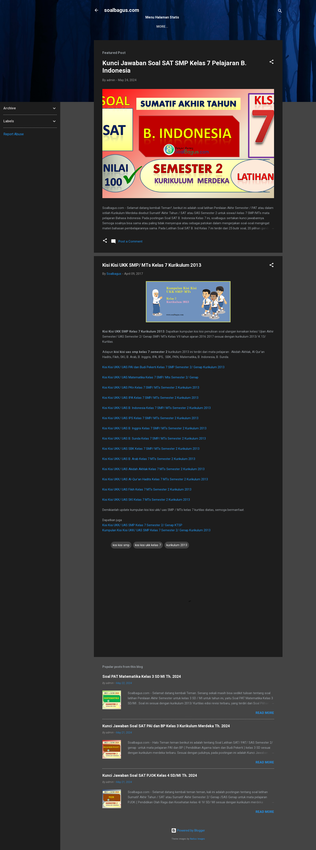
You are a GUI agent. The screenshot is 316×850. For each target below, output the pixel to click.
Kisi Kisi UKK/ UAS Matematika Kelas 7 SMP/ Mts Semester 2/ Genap (150, 377)
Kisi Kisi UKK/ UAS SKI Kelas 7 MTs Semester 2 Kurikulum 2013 (146, 500)
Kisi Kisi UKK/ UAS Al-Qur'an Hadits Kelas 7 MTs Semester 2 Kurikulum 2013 (155, 479)
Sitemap (156, 26)
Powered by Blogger (188, 830)
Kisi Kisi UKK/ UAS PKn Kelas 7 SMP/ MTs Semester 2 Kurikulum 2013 (150, 387)
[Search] (280, 11)
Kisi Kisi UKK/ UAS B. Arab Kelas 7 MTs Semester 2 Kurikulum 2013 (148, 459)
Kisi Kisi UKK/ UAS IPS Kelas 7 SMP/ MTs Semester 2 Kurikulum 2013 (150, 418)
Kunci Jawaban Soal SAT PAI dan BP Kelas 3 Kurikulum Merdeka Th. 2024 (166, 726)
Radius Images (197, 838)
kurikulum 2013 (176, 545)
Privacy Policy (204, 26)
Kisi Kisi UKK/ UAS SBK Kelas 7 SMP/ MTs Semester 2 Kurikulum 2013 (150, 449)
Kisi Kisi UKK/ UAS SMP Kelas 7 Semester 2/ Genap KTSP (142, 525)
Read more (265, 713)
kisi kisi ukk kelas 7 (148, 545)
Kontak (177, 26)
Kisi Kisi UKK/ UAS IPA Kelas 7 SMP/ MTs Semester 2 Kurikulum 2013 (150, 398)
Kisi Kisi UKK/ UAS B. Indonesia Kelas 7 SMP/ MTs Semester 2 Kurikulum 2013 (156, 408)
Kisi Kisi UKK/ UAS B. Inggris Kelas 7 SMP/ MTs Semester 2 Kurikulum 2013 (154, 428)
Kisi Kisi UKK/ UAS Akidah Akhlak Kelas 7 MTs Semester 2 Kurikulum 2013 (153, 469)
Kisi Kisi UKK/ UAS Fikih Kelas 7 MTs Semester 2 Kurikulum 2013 (146, 489)
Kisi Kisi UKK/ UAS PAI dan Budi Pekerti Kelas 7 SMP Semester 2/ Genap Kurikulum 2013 (163, 367)
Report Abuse (13, 134)
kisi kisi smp (121, 545)
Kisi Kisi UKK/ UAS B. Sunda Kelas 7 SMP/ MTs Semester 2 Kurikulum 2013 (154, 438)
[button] (271, 62)
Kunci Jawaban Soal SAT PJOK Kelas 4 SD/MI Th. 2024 (149, 775)
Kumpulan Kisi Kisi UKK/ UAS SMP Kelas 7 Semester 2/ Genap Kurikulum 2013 (156, 530)
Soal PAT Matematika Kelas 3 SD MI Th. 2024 (141, 676)
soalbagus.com (121, 10)
